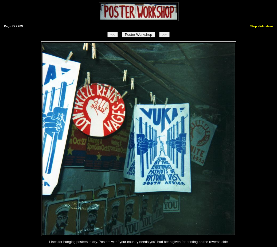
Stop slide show (261, 26)
